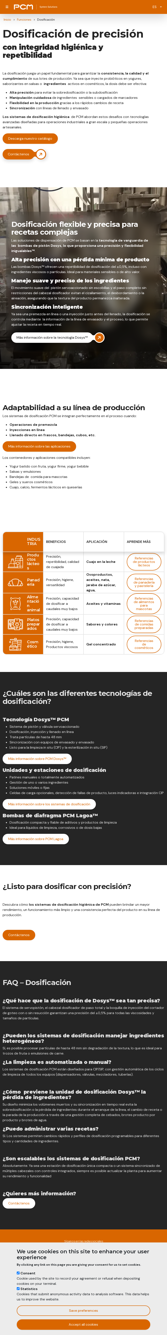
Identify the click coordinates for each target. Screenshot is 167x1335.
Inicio (7, 20)
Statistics (29, 1289)
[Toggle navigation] (7, 7)
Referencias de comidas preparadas (144, 624)
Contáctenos (19, 935)
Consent (27, 1273)
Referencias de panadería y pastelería (144, 582)
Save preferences (83, 1310)
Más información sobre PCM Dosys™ (37, 758)
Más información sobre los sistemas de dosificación (49, 804)
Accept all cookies (83, 1324)
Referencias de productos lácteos (144, 561)
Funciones (24, 20)
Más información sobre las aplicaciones (39, 446)
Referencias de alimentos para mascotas (144, 603)
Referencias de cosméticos (144, 644)
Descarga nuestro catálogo (30, 138)
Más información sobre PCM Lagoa (35, 839)
